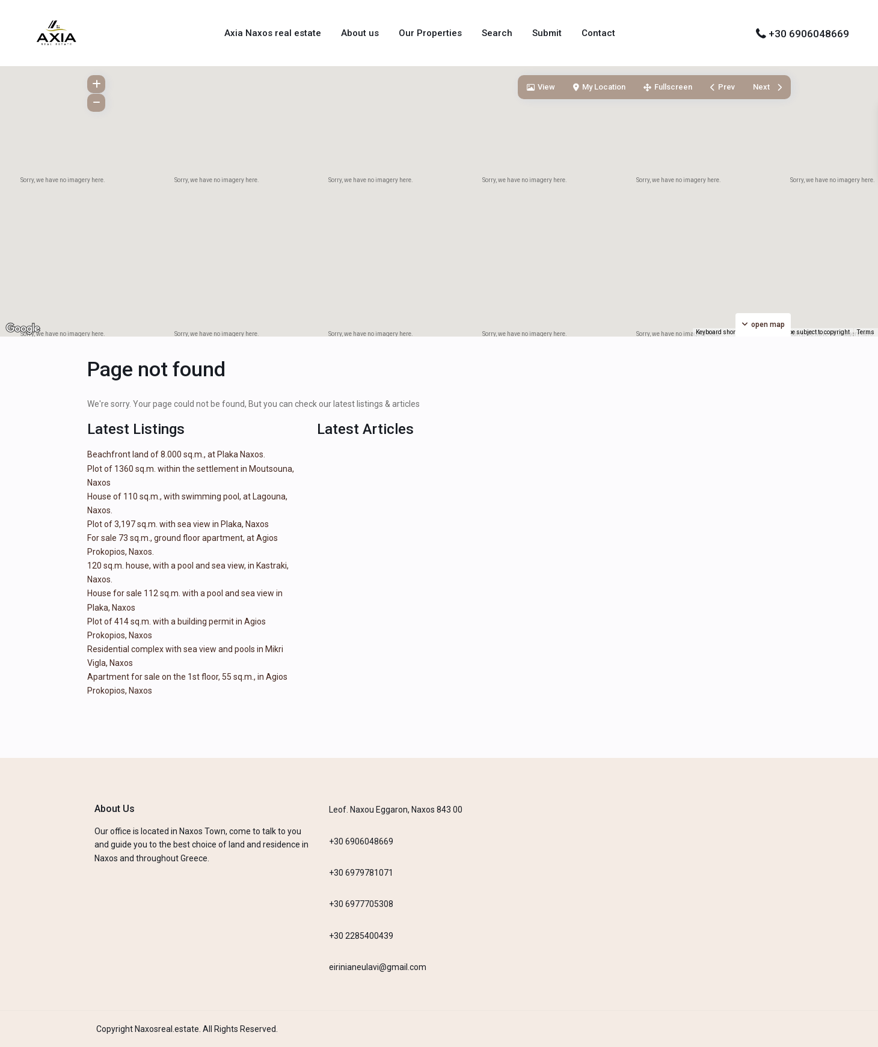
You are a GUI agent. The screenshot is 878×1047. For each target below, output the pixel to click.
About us (360, 33)
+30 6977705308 (361, 904)
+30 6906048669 (809, 34)
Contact (598, 33)
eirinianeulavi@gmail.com (377, 967)
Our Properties (430, 33)
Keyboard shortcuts (722, 332)
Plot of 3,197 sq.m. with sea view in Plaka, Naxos (178, 524)
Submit (547, 33)
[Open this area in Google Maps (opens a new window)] (23, 329)
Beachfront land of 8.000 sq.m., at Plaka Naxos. (176, 454)
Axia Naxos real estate (272, 33)
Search (497, 33)
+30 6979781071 (361, 873)
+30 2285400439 (361, 936)
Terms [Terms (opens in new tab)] (865, 332)
